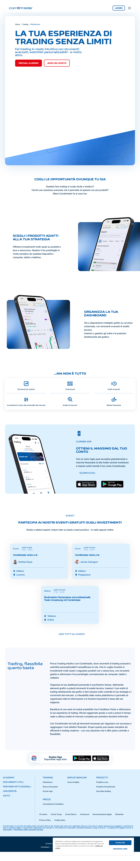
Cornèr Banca (70, 814)
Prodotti (102, 777)
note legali (7, 829)
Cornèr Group (56, 814)
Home (17, 24)
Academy (8, 777)
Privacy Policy (45, 820)
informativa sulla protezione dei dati (28, 829)
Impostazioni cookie (120, 849)
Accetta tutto (120, 843)
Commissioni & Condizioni (53, 804)
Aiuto (6, 795)
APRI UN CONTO (56, 63)
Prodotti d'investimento (105, 787)
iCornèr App (47, 791)
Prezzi (47, 799)
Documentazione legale (102, 814)
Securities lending (103, 791)
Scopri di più (87, 473)
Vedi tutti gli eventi (72, 634)
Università (10, 791)
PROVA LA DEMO (29, 63)
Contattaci (45, 847)
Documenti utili (13, 782)
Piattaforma (47, 782)
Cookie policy (59, 820)
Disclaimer (119, 814)
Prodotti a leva (102, 782)
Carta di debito (73, 782)
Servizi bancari (77, 777)
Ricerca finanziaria (50, 787)
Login (118, 8)
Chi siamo (43, 814)
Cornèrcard (84, 814)
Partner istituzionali (17, 786)
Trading (25, 24)
